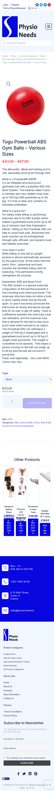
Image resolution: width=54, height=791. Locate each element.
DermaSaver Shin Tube (33, 509)
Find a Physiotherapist (14, 8)
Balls (43, 56)
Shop (13, 56)
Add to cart (38, 403)
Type (5, 373)
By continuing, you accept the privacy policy (24, 758)
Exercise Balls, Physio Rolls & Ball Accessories (24, 59)
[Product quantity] (12, 401)
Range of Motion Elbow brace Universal (9, 512)
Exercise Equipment (28, 56)
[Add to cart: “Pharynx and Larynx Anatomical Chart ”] (21, 528)
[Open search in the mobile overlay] (27, 43)
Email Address (10, 748)
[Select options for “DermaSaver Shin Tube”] (33, 527)
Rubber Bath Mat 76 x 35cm (45, 514)
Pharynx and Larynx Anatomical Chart (21, 515)
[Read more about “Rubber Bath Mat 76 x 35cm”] (45, 529)
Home (5, 56)
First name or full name (14, 739)
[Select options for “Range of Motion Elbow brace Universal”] (9, 527)
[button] (49, 26)
